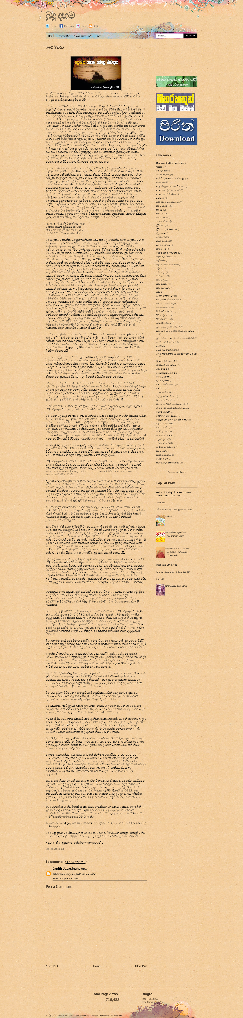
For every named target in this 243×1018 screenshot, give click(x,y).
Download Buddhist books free (170, 163)
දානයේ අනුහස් (163, 245)
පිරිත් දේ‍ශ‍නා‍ (162, 315)
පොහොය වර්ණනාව (166, 350)
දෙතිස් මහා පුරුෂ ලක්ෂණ (168, 253)
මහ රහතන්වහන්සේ (165, 400)
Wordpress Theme (72, 1015)
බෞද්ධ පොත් (162, 376)
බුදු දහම (60, 15)
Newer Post (52, 966)
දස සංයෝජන (162, 241)
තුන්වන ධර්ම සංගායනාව (176, 586)
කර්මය (159, 210)
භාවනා (159, 388)
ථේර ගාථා (161, 237)
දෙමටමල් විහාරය (164, 256)
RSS (93, 26)
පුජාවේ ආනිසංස (163, 323)
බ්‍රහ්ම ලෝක (162, 380)
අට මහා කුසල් (163, 174)
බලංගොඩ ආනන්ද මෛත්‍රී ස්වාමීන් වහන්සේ (176, 354)
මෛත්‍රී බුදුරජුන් (163, 412)
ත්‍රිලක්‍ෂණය (161, 233)
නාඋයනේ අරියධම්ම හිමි (167, 299)
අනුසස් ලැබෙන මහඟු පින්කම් (170, 186)
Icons (60, 1015)
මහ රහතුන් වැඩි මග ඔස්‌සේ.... (170, 404)
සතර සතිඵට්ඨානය (164, 435)
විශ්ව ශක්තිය (162, 427)
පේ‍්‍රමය (55, 47)
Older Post (141, 966)
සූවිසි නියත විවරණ (165, 455)
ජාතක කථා (161, 217)
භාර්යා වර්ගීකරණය (165, 384)
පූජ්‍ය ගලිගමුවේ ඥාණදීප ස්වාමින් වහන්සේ (175, 331)
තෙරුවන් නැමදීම (164, 221)
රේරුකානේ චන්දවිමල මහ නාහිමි (172, 419)
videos (159, 167)
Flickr (81, 26)
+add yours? (75, 862)
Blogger (182, 472)
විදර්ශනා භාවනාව (164, 423)
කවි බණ (160, 213)
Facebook (67, 26)
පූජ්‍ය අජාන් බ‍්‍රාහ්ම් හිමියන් (168, 327)
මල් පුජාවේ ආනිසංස (165, 396)
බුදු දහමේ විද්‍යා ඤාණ (165, 361)
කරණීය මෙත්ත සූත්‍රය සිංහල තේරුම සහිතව (174, 509)
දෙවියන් (160, 260)
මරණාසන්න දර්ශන (165, 392)
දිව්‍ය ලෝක (161, 249)
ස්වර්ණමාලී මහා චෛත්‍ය (167, 462)
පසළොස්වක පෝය (165, 307)
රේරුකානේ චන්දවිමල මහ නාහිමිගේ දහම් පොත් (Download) (176, 552)
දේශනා (159, 268)
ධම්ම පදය (160, 272)
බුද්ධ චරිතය (161, 369)
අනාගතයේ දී (162, 182)
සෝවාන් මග (162, 459)
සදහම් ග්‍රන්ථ (162, 439)
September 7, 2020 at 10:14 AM (66, 878)
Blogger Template (99, 1015)
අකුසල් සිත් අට (163, 170)
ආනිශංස (160, 198)
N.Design (86, 1015)
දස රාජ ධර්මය (170, 516)
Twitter (51, 26)
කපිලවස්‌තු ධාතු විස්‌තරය (167, 202)
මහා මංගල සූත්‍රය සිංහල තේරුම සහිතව (172, 572)
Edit (98, 35)
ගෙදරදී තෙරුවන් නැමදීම (166, 565)
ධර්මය (159, 292)
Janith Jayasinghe (66, 868)
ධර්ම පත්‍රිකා (161, 284)
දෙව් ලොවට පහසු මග (166, 264)
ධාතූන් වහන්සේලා (165, 295)
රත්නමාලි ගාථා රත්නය (166, 416)
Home (51, 35)
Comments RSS (82, 35)
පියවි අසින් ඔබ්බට (164, 311)
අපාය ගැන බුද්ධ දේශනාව (168, 190)
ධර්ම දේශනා (162, 280)
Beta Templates (116, 1015)
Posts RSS (64, 35)
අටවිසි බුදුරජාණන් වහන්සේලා (170, 178)
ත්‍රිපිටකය (160, 225)
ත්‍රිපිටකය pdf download (166, 229)
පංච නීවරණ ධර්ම (164, 303)
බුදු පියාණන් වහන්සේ (166, 365)
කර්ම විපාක (161, 206)
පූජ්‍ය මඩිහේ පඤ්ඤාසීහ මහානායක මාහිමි (175, 338)
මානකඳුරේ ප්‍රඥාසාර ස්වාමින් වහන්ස (172, 408)
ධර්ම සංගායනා (163, 288)
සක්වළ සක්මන (163, 431)
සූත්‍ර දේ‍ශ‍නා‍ (161, 451)
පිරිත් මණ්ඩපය (163, 319)
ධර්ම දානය (161, 276)
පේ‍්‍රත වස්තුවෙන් (165, 342)
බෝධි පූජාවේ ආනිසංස (166, 373)
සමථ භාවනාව (163, 443)
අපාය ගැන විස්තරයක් (166, 194)
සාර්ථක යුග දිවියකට (165, 447)
